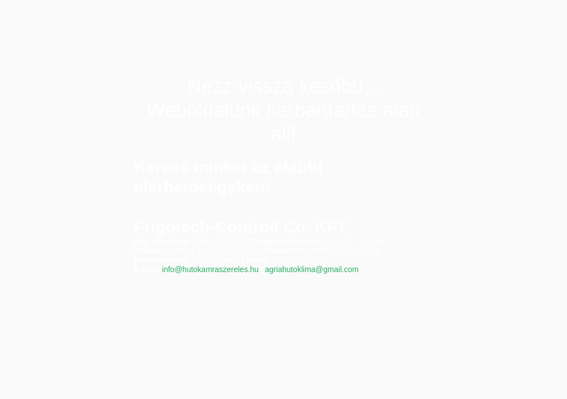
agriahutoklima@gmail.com (312, 269)
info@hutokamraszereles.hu (210, 269)
